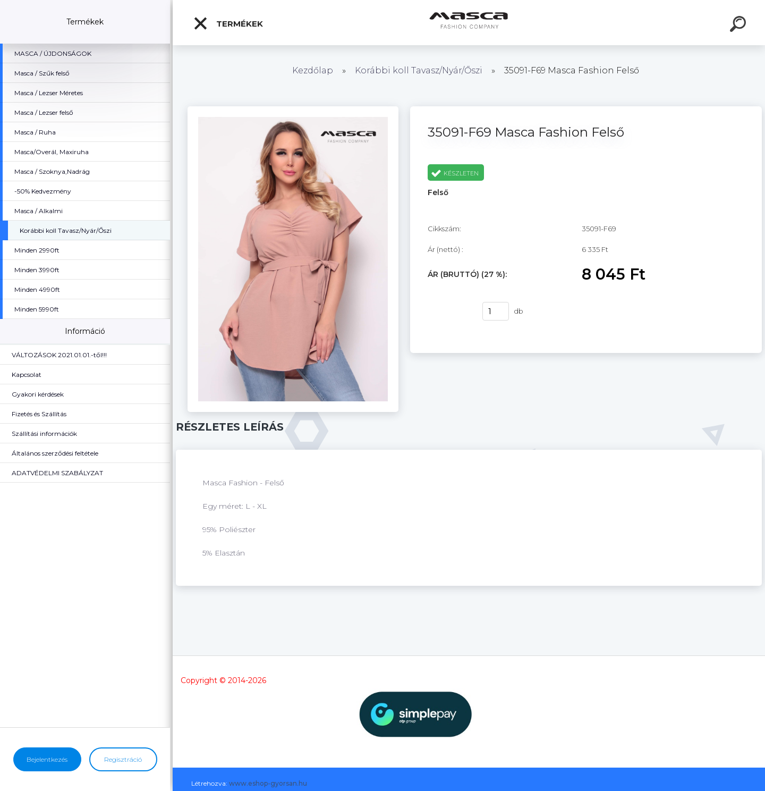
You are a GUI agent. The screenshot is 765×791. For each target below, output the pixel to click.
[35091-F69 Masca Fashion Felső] (293, 110)
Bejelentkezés (47, 759)
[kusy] (495, 311)
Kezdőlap (312, 70)
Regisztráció (123, 759)
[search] (739, 25)
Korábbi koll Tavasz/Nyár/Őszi (419, 70)
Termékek (228, 23)
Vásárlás (448, 311)
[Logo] (468, 22)
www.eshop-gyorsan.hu (268, 783)
